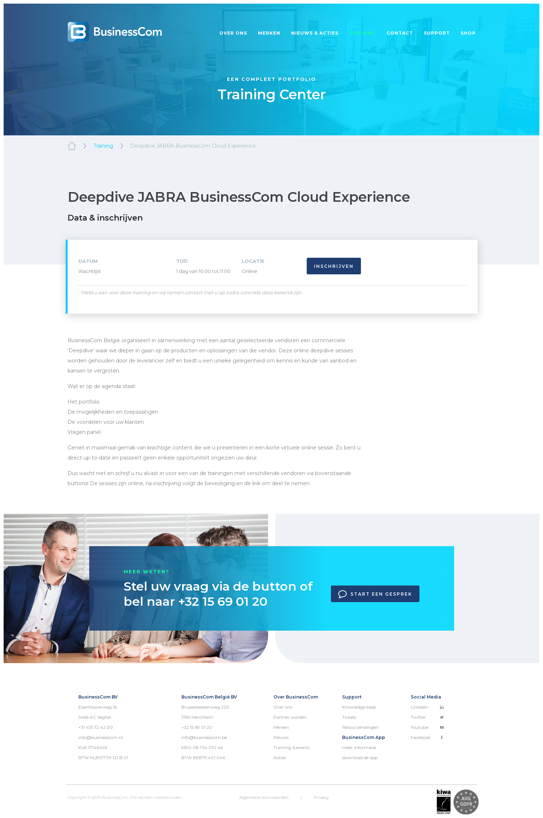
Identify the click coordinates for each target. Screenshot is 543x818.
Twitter (427, 717)
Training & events (291, 747)
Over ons (233, 33)
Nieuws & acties (315, 33)
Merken (269, 33)
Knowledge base (359, 707)
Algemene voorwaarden (264, 797)
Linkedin (427, 707)
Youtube (427, 727)
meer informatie (359, 747)
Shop (468, 33)
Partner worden (290, 717)
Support (437, 33)
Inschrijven (334, 266)
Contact (400, 33)
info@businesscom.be (204, 737)
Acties (279, 757)
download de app (360, 757)
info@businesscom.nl (100, 737)
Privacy (321, 797)
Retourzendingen (360, 727)
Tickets (349, 717)
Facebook (427, 737)
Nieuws (281, 737)
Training (362, 33)
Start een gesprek (375, 594)
